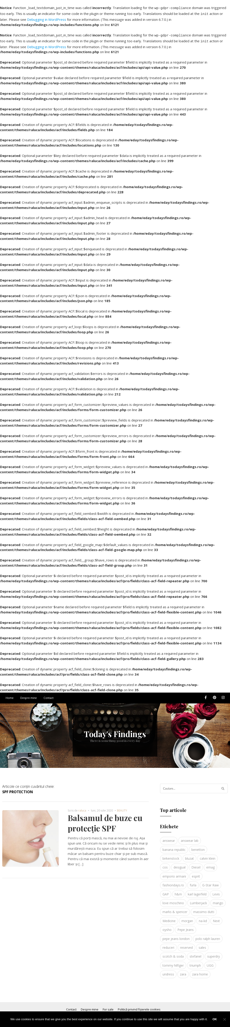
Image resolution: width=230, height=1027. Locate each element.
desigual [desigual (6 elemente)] (180, 864)
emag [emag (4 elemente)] (210, 864)
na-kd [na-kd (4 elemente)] (203, 918)
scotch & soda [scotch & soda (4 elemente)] (173, 953)
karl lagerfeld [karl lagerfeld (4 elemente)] (197, 891)
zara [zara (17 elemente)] (183, 971)
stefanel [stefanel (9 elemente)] (195, 953)
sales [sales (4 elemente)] (202, 945)
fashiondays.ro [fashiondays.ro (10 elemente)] (173, 882)
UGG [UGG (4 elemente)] (210, 963)
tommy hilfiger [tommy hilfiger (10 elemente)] (173, 963)
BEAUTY (122, 808)
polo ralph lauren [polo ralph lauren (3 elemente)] (207, 936)
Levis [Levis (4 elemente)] (216, 891)
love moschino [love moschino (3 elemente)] (173, 900)
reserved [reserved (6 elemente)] (186, 945)
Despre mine (28, 695)
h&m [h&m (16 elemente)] (178, 891)
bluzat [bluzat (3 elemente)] (189, 856)
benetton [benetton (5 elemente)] (198, 847)
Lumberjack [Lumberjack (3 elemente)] (198, 900)
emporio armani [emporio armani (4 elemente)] (174, 873)
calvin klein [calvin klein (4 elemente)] (207, 856)
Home (10, 695)
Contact (48, 695)
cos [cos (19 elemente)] (165, 864)
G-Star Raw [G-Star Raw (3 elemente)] (210, 882)
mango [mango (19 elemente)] (218, 900)
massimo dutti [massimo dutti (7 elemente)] (203, 909)
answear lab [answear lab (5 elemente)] (189, 838)
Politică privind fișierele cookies (139, 1007)
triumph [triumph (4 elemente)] (195, 963)
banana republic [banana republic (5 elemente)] (174, 847)
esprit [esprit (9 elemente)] (196, 873)
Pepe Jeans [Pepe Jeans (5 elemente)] (185, 927)
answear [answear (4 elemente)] (169, 838)
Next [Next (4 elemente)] (216, 918)
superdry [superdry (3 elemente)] (213, 953)
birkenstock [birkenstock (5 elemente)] (171, 856)
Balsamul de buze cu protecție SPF (105, 820)
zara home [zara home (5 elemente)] (200, 971)
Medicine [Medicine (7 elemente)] (169, 918)
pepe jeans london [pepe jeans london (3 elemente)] (176, 936)
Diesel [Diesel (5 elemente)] (195, 864)
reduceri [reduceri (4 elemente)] (168, 945)
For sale (108, 1007)
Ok (214, 1019)
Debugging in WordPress (46, 18)
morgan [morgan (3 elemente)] (187, 918)
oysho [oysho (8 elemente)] (167, 927)
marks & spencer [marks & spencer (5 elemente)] (175, 909)
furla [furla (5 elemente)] (193, 882)
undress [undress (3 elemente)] (168, 971)
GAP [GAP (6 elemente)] (166, 891)
